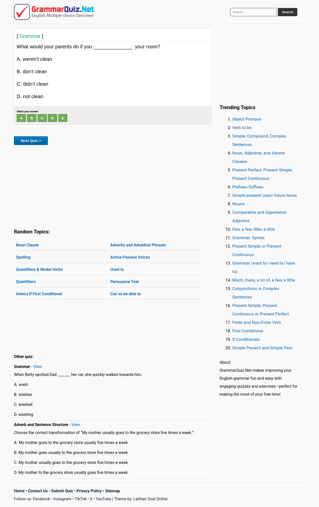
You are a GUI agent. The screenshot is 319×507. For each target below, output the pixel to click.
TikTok (81, 499)
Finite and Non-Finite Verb (256, 322)
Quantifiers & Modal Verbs (39, 269)
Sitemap (112, 491)
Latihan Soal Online (150, 499)
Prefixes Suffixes (247, 186)
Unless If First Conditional (39, 293)
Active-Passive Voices (130, 257)
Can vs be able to (125, 293)
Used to (117, 269)
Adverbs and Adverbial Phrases (138, 245)
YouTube (103, 499)
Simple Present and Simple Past (262, 347)
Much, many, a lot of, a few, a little (263, 280)
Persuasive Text (124, 281)
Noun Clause (27, 245)
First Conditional (247, 330)
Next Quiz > (31, 141)
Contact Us (38, 491)
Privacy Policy (89, 491)
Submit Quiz (62, 491)
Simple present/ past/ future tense (264, 195)
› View (36, 366)
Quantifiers (26, 281)
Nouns (238, 203)
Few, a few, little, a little (253, 229)
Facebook (41, 499)
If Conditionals (246, 339)
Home (19, 491)
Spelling (23, 257)
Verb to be (241, 127)
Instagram (62, 499)
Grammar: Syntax (248, 237)
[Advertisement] (113, 186)
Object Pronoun (246, 119)
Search (287, 12)
